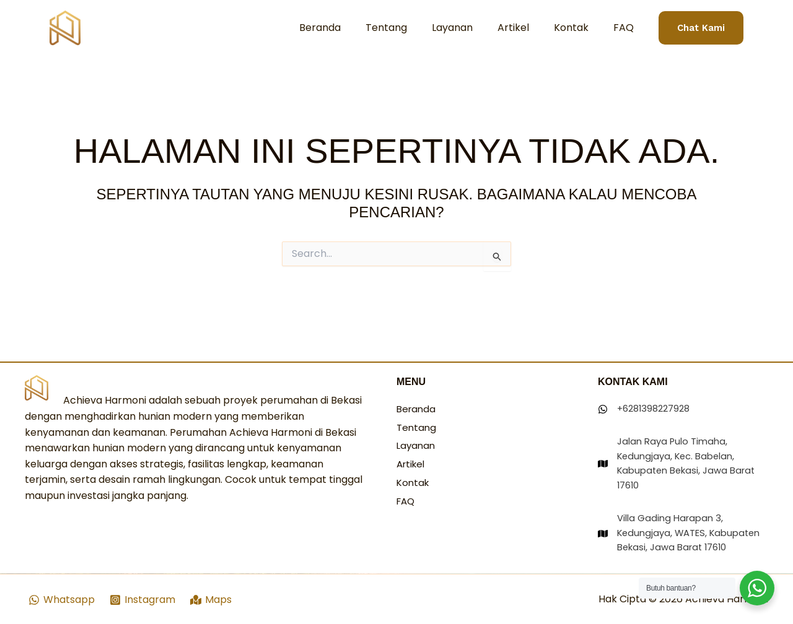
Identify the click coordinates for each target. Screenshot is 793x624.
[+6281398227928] (647, 384)
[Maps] (212, 599)
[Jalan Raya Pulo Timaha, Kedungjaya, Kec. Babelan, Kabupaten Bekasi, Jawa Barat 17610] (683, 441)
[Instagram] (143, 599)
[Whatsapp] (62, 599)
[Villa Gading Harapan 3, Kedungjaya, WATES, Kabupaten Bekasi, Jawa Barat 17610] (683, 523)
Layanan (469, 27)
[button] (701, 28)
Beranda (347, 27)
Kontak (578, 27)
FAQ (626, 27)
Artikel (525, 27)
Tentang (408, 27)
